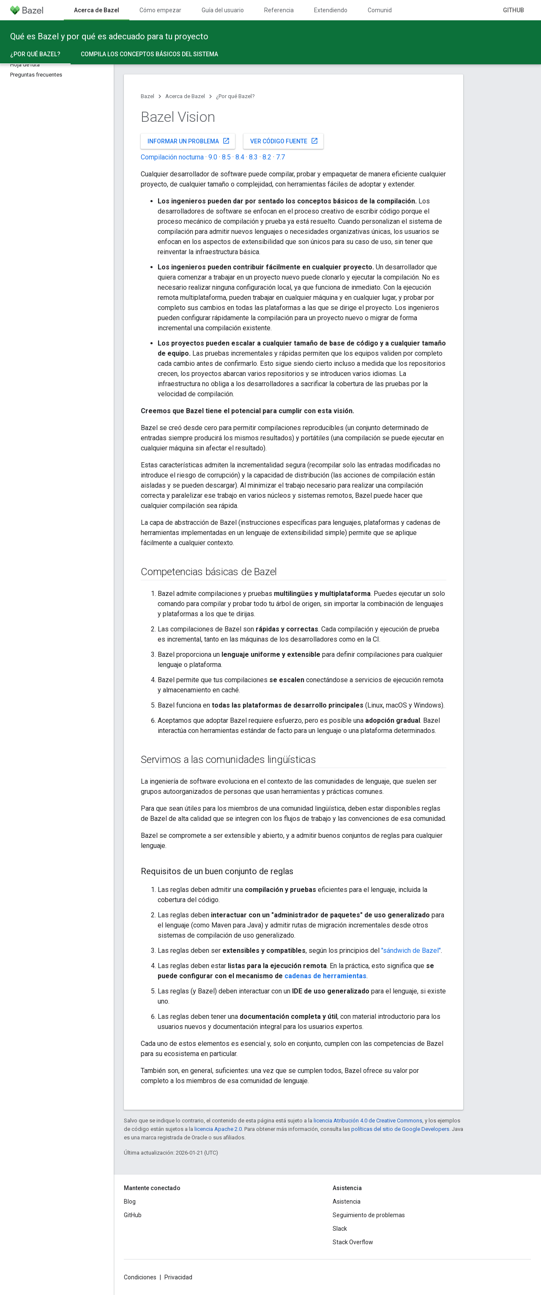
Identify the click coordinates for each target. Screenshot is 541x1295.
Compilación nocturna (172, 157)
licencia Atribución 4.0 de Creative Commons (368, 1120)
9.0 (212, 157)
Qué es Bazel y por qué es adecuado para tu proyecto (109, 36)
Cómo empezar (160, 10)
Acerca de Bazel (185, 96)
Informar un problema (189, 141)
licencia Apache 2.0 (218, 1129)
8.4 (239, 157)
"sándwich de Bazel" (411, 951)
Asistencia (347, 1201)
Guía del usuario (223, 10)
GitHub (513, 10)
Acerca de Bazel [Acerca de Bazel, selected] (96, 10)
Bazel (147, 96)
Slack (340, 1228)
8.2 (266, 157)
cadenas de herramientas (325, 976)
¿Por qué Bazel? (235, 96)
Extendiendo (330, 10)
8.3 (253, 157)
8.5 (226, 157)
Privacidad (178, 1277)
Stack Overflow (353, 1242)
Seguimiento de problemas (369, 1215)
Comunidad (383, 10)
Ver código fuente (284, 141)
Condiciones (140, 1277)
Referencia (279, 10)
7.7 (280, 157)
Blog (130, 1201)
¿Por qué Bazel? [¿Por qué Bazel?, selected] (35, 54)
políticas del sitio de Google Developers (400, 1129)
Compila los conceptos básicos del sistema (149, 54)
